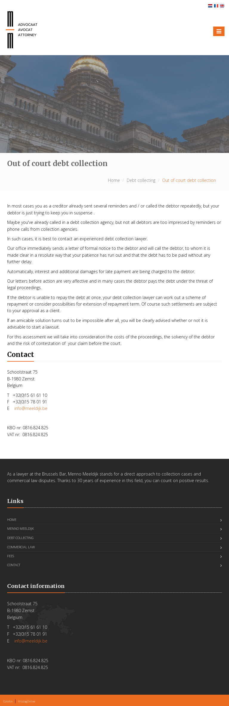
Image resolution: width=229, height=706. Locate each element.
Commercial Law (21, 547)
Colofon (8, 701)
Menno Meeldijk (20, 528)
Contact (13, 565)
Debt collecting (141, 180)
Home (114, 180)
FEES (10, 556)
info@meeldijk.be (30, 408)
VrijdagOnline (26, 701)
